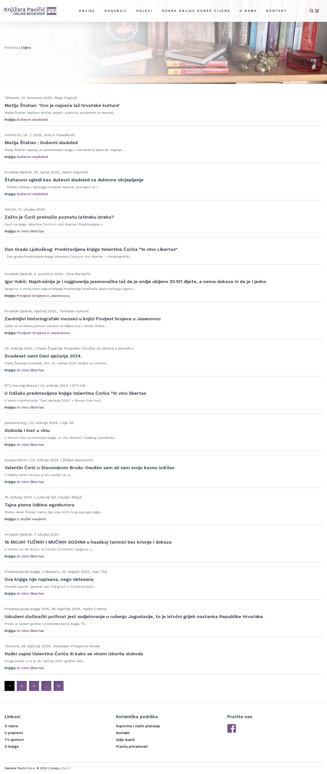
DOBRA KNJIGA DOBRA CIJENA (196, 10)
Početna (11, 48)
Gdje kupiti (125, 739)
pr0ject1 (65, 768)
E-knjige (12, 746)
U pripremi (14, 733)
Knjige (87, 10)
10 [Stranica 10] (58, 686)
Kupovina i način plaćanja (138, 726)
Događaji (115, 10)
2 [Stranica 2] (22, 686)
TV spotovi (14, 739)
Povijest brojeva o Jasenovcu (43, 295)
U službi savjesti (31, 519)
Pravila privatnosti (132, 746)
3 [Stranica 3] (34, 686)
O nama (248, 10)
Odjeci (144, 10)
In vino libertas (30, 231)
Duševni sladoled (32, 119)
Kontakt (276, 10)
